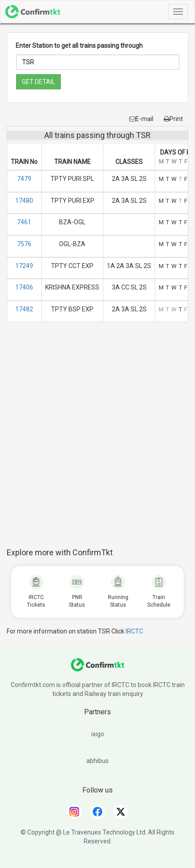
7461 (24, 222)
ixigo (97, 734)
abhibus (97, 760)
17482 (24, 309)
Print (173, 118)
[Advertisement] (97, 439)
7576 (24, 243)
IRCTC (134, 631)
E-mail (141, 118)
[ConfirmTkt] (97, 669)
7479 (24, 178)
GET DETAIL (38, 81)
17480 (24, 200)
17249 (24, 265)
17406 (24, 287)
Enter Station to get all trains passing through (79, 45)
